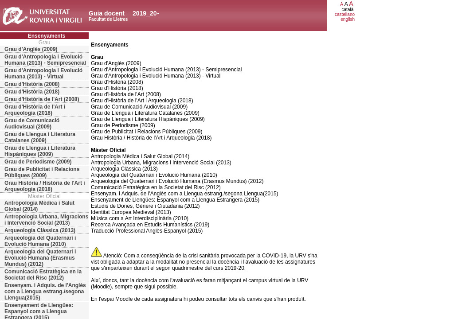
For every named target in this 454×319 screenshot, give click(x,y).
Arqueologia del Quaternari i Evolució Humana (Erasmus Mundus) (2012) (40, 258)
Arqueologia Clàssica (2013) (39, 230)
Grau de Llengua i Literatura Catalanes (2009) (39, 137)
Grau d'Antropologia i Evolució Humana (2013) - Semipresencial (45, 60)
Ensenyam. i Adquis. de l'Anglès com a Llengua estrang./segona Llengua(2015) (45, 291)
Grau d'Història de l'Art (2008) (41, 99)
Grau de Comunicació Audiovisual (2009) (31, 123)
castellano (345, 14)
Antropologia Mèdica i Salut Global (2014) (39, 206)
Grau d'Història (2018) (31, 92)
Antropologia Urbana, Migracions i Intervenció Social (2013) (46, 220)
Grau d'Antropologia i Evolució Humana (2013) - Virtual (43, 73)
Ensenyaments (47, 36)
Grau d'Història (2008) (31, 84)
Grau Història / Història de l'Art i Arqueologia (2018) (44, 186)
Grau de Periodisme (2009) (37, 162)
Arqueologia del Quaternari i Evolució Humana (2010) (40, 241)
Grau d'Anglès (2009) (31, 49)
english (347, 19)
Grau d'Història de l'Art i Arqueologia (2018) (34, 110)
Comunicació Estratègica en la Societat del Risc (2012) (43, 274)
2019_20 (145, 13)
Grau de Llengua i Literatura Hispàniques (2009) (39, 151)
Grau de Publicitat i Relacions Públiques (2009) (41, 172)
